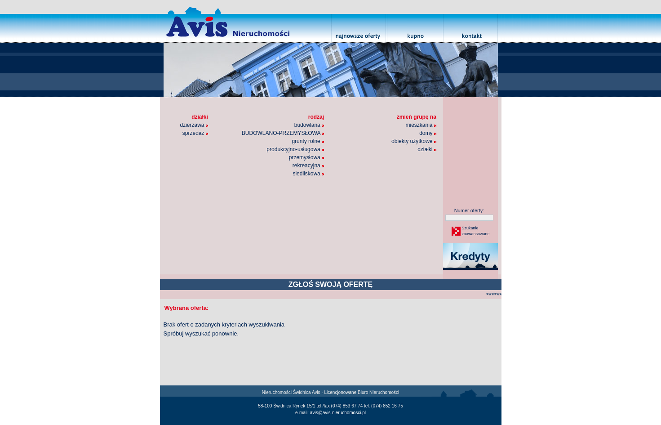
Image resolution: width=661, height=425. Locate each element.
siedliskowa (308, 173)
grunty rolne (308, 141)
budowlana (309, 125)
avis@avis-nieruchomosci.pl (338, 412)
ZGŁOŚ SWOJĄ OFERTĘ (330, 284)
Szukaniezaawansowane (475, 231)
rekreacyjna (308, 165)
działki (426, 149)
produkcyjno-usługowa (295, 149)
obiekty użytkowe (413, 141)
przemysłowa (306, 157)
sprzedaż (195, 133)
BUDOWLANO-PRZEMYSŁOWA (283, 133)
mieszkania (420, 125)
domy (427, 133)
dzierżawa (194, 125)
